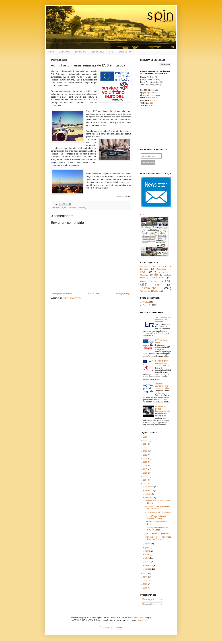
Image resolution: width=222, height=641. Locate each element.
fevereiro (149, 565)
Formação (162, 272)
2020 (145, 458)
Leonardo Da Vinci (149, 281)
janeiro (148, 569)
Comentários (148, 604)
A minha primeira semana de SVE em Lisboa (157, 528)
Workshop (157, 291)
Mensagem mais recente (62, 293)
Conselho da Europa (148, 266)
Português (147, 305)
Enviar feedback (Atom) (70, 298)
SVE (66, 208)
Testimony (82, 208)
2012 (145, 573)
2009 (145, 584)
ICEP (156, 275)
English (146, 302)
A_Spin (150, 103)
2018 (145, 466)
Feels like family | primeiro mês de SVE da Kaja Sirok (163, 363)
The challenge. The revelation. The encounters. (163, 319)
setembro (149, 497)
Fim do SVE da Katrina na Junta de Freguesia (155, 517)
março (147, 562)
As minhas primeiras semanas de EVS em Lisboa (157, 507)
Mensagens (148, 599)
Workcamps (145, 291)
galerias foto (80, 51)
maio (147, 554)
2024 (145, 444)
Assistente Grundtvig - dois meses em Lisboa (162, 386)
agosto (148, 544)
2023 (145, 448)
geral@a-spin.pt (149, 93)
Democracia (161, 269)
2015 (145, 476)
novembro (149, 490)
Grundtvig (144, 275)
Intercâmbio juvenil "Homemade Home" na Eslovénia (158, 538)
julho (147, 547)
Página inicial (93, 293)
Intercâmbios (158, 277)
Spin (157, 284)
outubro (148, 494)
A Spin (152, 100)
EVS (61, 208)
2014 (145, 480)
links (111, 51)
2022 (145, 451)
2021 (145, 455)
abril (147, 558)
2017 (145, 469)
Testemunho (73, 208)
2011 (145, 577)
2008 (145, 588)
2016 (145, 473)
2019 (145, 462)
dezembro (149, 487)
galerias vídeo (97, 51)
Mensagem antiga (123, 293)
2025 (145, 440)
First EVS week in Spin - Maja (157, 533)
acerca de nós (124, 51)
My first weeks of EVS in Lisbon (158, 512)
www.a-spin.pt (151, 98)
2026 (145, 437)
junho (147, 551)
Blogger (119, 627)
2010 (145, 581)
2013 (145, 484)
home (51, 51)
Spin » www (64, 51)
